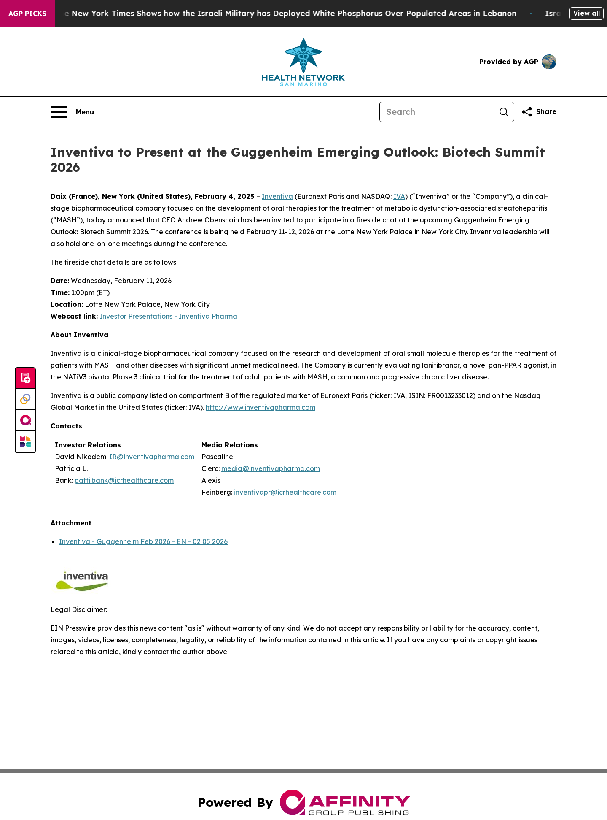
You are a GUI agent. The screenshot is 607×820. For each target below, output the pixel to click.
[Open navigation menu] (72, 111)
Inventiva (277, 196)
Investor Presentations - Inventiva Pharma (168, 316)
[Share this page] (538, 111)
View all (586, 13)
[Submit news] (25, 378)
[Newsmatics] (25, 441)
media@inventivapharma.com (270, 468)
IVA (399, 196)
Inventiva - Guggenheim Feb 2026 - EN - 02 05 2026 (143, 541)
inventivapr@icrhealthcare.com (285, 492)
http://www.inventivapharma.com (260, 407)
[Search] (437, 112)
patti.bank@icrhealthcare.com (124, 480)
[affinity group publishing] (25, 420)
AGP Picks (27, 13)
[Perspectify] (25, 399)
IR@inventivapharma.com (151, 456)
